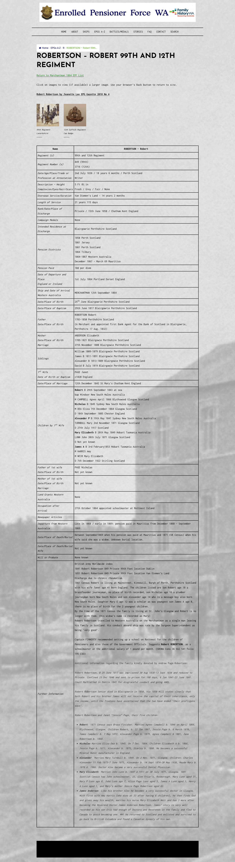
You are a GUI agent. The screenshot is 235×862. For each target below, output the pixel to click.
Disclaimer (45, 851)
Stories (138, 31)
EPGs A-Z (99, 31)
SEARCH (174, 31)
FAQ (149, 31)
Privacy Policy (61, 851)
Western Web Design (70, 847)
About (74, 31)
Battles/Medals (119, 31)
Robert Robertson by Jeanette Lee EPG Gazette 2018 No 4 (73, 94)
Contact (161, 31)
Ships (86, 31)
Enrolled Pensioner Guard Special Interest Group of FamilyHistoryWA (108, 843)
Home (64, 31)
